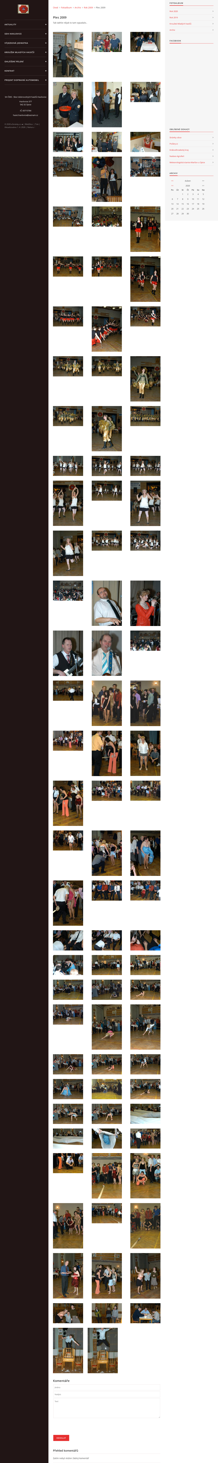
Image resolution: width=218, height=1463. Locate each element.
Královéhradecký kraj (179, 150)
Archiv (78, 7)
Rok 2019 (174, 17)
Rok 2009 (88, 7)
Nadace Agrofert (177, 156)
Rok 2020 (174, 11)
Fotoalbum (66, 7)
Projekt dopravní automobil (22, 80)
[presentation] (76, 1428)
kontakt (9, 70)
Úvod (55, 7)
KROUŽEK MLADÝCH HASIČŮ (20, 52)
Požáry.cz (174, 143)
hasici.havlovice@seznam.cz (25, 115)
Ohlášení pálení (14, 61)
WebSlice (29, 124)
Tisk (36, 124)
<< (172, 180)
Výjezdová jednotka (16, 43)
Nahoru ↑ (31, 127)
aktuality (10, 24)
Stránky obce (175, 137)
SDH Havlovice (13, 33)
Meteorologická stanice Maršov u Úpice (187, 162)
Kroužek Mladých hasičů (180, 23)
